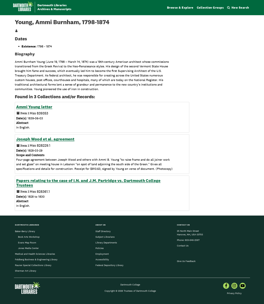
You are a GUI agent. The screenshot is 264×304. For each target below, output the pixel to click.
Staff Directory (103, 231)
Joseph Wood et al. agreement (45, 139)
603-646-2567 (192, 240)
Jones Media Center (28, 248)
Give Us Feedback (186, 261)
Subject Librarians (105, 236)
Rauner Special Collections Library (33, 265)
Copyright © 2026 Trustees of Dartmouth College (130, 290)
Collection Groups (210, 7)
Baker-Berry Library (25, 231)
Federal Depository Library (109, 265)
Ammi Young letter (34, 106)
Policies (99, 248)
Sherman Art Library (25, 270)
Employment (102, 253)
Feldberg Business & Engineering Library (36, 259)
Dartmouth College (130, 284)
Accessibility (102, 259)
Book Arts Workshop (29, 236)
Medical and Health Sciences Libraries (35, 253)
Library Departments (106, 242)
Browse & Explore (180, 7)
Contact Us (183, 245)
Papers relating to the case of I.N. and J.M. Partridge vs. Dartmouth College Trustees (88, 183)
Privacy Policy (234, 293)
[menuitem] (226, 286)
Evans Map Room (27, 242)
